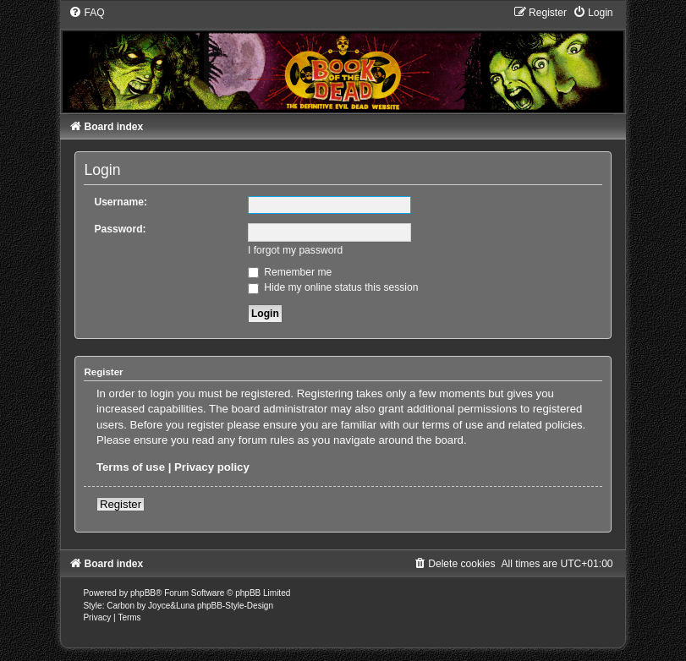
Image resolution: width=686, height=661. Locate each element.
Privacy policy (212, 467)
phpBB (143, 593)
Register (120, 504)
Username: (120, 202)
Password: (119, 229)
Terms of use (130, 467)
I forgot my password (295, 250)
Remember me (290, 272)
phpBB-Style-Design (235, 605)
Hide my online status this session (333, 287)
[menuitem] (86, 13)
